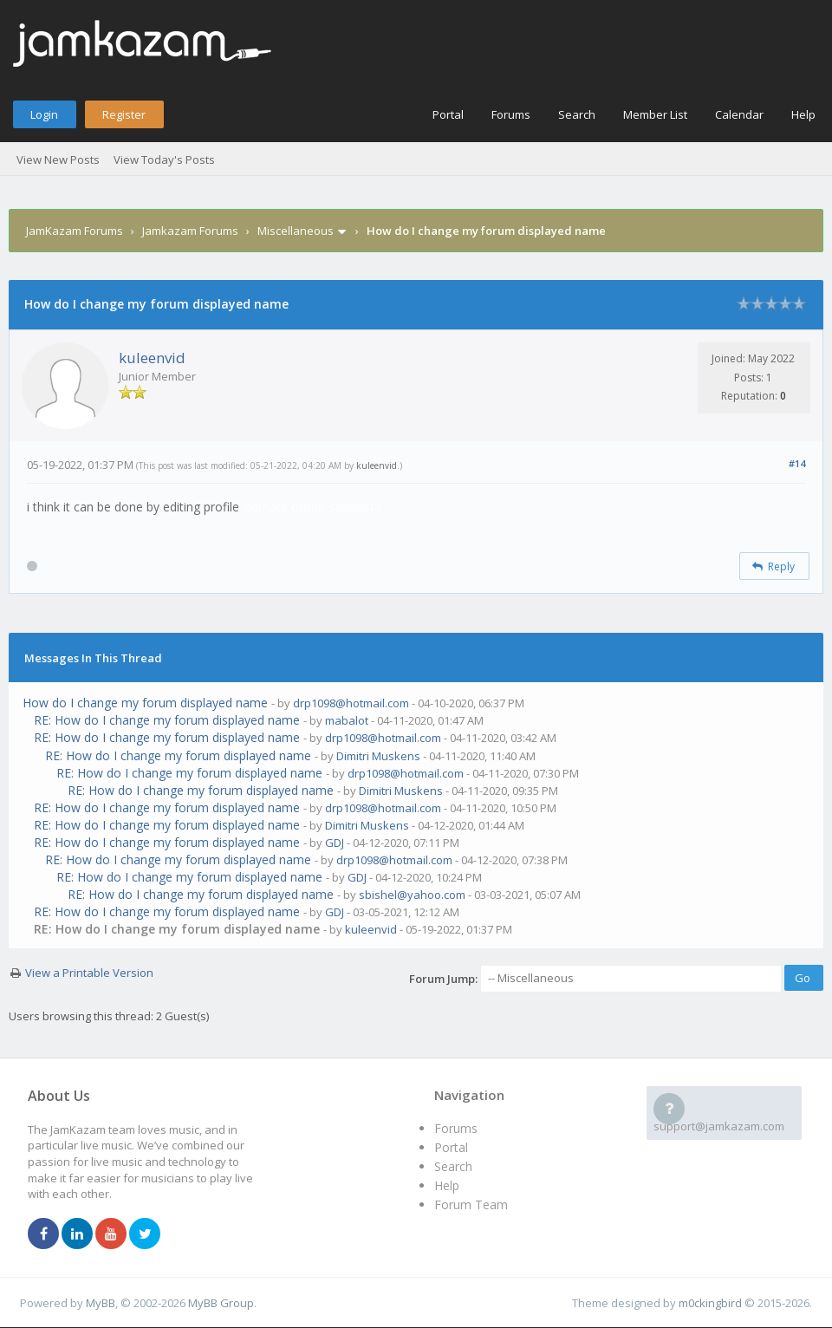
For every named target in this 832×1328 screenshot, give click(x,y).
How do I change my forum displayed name (145, 702)
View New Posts (58, 159)
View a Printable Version (89, 972)
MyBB (100, 1303)
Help (803, 114)
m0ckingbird (710, 1303)
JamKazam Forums (74, 230)
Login (44, 114)
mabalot (346, 720)
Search (576, 114)
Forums (510, 114)
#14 (797, 463)
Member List (655, 114)
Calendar (739, 114)
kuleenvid (152, 358)
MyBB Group (221, 1303)
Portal (448, 114)
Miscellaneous (295, 230)
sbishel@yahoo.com (412, 894)
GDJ (334, 842)
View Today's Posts (164, 159)
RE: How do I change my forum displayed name (167, 720)
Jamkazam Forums (190, 230)
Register (124, 114)
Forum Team (471, 1204)
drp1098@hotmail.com (351, 703)
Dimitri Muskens (378, 756)
